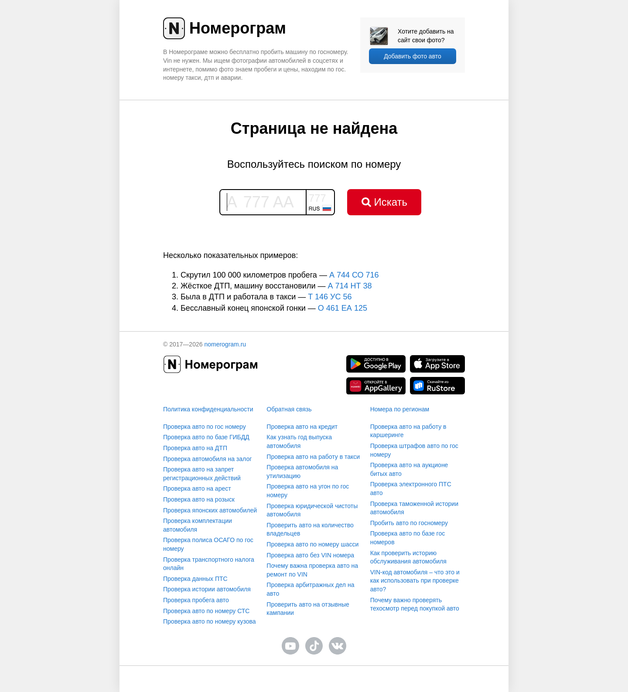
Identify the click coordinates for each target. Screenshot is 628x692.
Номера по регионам (399, 409)
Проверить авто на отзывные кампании (307, 609)
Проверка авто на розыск (199, 499)
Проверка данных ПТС (195, 578)
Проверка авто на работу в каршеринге (408, 431)
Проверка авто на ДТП (195, 447)
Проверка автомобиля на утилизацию (302, 471)
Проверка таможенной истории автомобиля (414, 508)
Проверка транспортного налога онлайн (208, 564)
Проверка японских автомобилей (210, 510)
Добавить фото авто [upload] (412, 56)
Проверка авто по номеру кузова (209, 621)
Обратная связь (288, 409)
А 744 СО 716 (354, 275)
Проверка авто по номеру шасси (312, 544)
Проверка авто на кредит (302, 426)
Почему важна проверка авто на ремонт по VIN (312, 570)
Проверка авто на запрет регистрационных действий (202, 474)
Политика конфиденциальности (208, 409)
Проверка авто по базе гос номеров (407, 538)
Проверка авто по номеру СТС (206, 610)
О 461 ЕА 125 (342, 308)
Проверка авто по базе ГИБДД (206, 437)
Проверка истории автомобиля (207, 589)
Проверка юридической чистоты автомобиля (312, 510)
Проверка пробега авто (196, 600)
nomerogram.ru (225, 344)
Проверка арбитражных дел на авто (310, 589)
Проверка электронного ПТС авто (410, 488)
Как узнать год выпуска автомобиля (299, 441)
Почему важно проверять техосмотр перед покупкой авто (414, 604)
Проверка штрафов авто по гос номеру (414, 450)
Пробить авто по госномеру (409, 522)
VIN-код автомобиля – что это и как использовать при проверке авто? (415, 581)
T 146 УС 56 (330, 296)
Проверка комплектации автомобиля (197, 525)
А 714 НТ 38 (350, 286)
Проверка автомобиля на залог (207, 458)
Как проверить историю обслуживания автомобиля (408, 557)
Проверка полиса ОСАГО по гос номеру (208, 544)
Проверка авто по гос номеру (204, 426)
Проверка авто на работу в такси (313, 456)
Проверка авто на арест (197, 488)
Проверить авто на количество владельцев (309, 529)
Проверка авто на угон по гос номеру (307, 491)
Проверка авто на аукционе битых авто (409, 469)
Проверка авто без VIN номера (310, 555)
